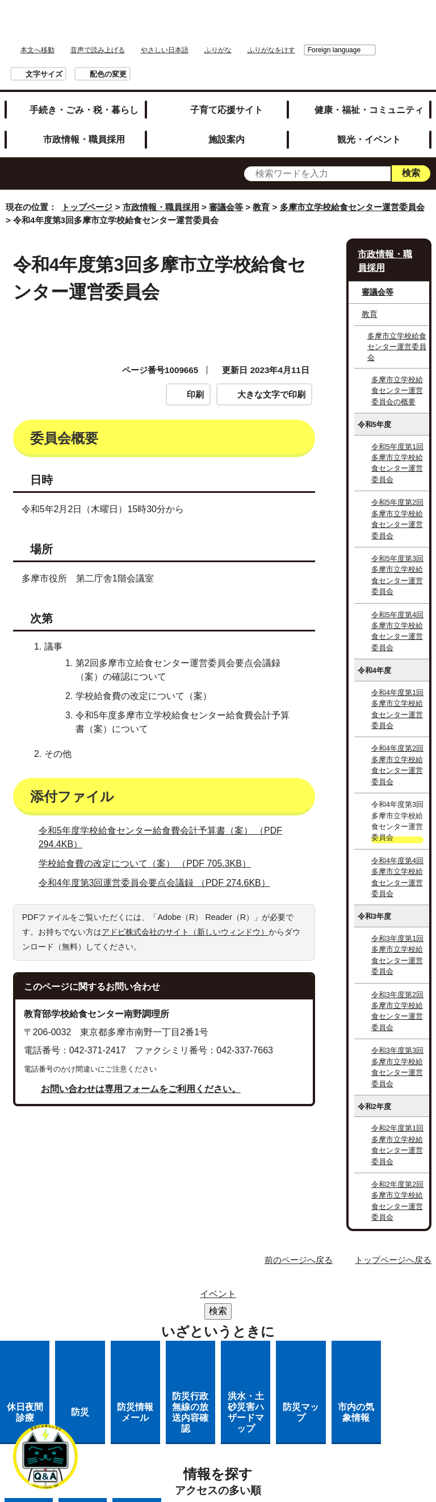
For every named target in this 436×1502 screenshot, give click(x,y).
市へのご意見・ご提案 (279, 1356)
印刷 (195, 394)
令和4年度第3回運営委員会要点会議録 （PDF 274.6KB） (159, 883)
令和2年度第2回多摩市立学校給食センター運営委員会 (397, 1200)
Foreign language (270, 50)
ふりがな (218, 50)
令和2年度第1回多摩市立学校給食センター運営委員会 (397, 1144)
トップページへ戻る (393, 1260)
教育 (261, 207)
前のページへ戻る (299, 1260)
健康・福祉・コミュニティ (369, 109)
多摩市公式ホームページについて (228, 1341)
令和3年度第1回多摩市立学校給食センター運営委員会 (397, 955)
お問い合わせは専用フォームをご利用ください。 (141, 1089)
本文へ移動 (37, 50)
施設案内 (226, 139)
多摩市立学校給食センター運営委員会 (352, 207)
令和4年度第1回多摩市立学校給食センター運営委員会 (397, 709)
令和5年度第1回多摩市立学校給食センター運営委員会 (397, 463)
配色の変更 (108, 74)
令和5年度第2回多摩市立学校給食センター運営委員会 (397, 518)
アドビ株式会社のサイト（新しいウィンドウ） (185, 931)
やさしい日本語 (164, 50)
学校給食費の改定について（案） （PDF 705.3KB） (150, 863)
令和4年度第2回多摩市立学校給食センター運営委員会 (397, 764)
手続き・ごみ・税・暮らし (84, 109)
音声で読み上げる (97, 50)
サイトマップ (198, 1297)
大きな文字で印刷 (271, 394)
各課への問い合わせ (171, 1356)
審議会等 (226, 207)
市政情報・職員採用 (84, 139)
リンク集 (266, 1297)
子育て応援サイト (226, 109)
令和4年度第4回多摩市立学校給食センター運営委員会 (397, 877)
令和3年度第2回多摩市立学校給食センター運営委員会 (397, 1011)
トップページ (86, 207)
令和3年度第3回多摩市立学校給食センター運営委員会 (397, 1066)
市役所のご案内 (228, 1312)
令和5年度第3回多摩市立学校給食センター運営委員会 (397, 575)
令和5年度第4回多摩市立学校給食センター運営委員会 (397, 631)
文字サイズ (44, 74)
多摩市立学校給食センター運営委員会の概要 (397, 390)
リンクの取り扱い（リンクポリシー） (228, 1327)
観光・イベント (369, 139)
